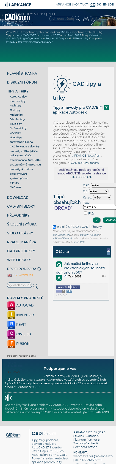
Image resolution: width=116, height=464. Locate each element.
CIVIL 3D (19, 334)
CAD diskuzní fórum (85, 163)
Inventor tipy (17, 101)
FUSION (18, 344)
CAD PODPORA (81, 177)
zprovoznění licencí (21, 142)
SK (99, 4)
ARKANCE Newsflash (86, 155)
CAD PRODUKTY (21, 251)
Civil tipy (15, 110)
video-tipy (16, 137)
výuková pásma (19, 178)
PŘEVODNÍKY (18, 215)
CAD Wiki (79, 242)
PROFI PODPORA (21, 269)
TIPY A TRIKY (18, 91)
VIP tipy (14, 182)
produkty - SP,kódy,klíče (24, 151)
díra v (11, 359)
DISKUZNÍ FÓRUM (22, 82)
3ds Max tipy (17, 119)
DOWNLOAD (17, 197)
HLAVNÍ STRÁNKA (22, 73)
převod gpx (15, 365)
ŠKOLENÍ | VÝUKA (22, 224)
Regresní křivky (54, 38)
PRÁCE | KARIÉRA (21, 242)
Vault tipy (16, 123)
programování (18, 173)
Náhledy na (15, 369)
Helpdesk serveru (37, 383)
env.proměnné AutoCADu (25, 164)
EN (105, 4)
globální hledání (89, 234)
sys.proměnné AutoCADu (25, 160)
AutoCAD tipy (18, 96)
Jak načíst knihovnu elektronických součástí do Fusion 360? (80, 267)
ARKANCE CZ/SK (85, 432)
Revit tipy (15, 105)
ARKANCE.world (62, 238)
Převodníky (81, 38)
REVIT (16, 324)
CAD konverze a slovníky (24, 146)
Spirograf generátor (29, 38)
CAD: (86, 185)
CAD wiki (15, 187)
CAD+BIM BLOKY (21, 206)
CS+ (36, 387)
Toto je (12, 362)
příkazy (10, 41)
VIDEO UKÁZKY (20, 233)
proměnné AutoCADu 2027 (35, 41)
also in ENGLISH (20, 275)
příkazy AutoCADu (21, 155)
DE (111, 4)
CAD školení (53, 412)
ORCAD (73, 227)
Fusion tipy (16, 114)
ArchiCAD (14, 372)
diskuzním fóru (61, 234)
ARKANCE (63, 4)
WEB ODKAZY (19, 260)
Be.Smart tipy (18, 128)
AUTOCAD (20, 305)
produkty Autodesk (21, 169)
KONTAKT (80, 4)
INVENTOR (20, 315)
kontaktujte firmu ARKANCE (90, 412)
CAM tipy (15, 132)
